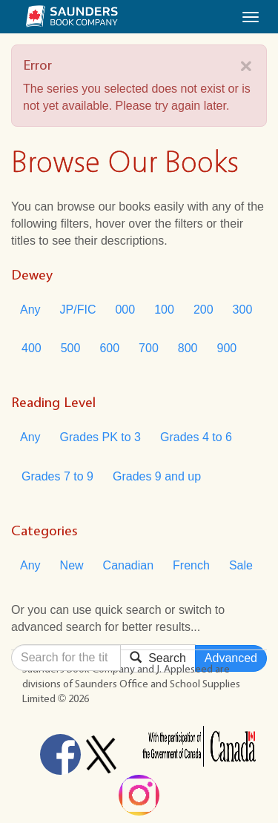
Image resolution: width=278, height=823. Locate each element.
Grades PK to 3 (100, 437)
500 (71, 348)
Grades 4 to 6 (196, 437)
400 (31, 348)
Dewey (32, 273)
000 (125, 309)
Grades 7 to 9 (57, 476)
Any (30, 309)
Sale (241, 565)
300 (243, 309)
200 (203, 309)
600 (109, 348)
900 (227, 348)
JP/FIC (78, 309)
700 (149, 348)
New (72, 565)
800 (188, 348)
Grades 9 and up (157, 476)
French (191, 565)
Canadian (128, 565)
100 (164, 309)
